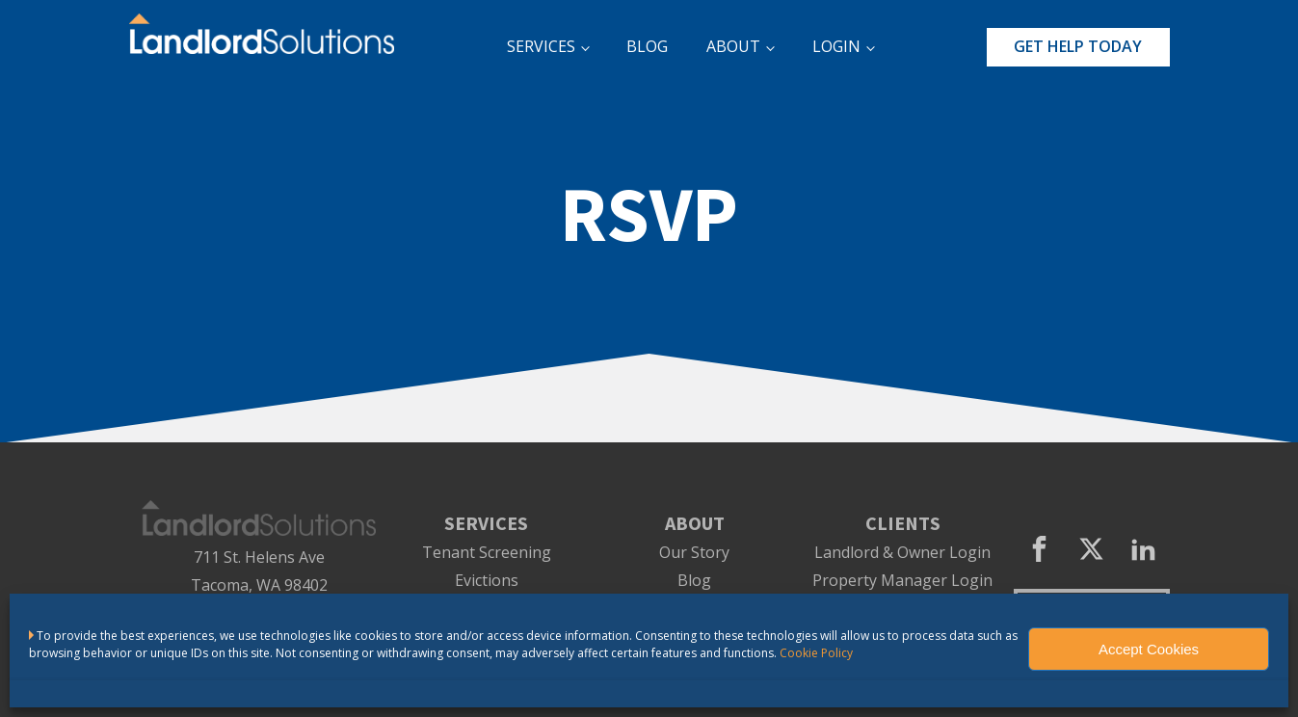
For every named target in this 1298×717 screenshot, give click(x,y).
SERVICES (541, 46)
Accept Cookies (1149, 649)
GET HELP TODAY (1078, 46)
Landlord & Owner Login (902, 553)
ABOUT (733, 46)
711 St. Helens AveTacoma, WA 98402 (259, 571)
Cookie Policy (816, 653)
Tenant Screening (486, 553)
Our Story (694, 553)
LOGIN (836, 46)
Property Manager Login (902, 581)
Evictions (486, 581)
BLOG (647, 46)
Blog (694, 581)
